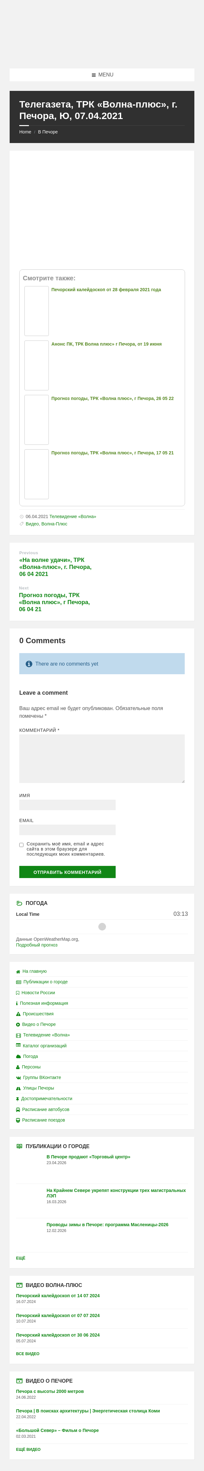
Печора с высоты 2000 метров (50, 1391)
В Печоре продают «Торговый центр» (88, 1156)
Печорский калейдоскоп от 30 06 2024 (58, 1335)
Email (26, 820)
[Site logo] (102, 56)
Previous (28, 552)
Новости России (35, 992)
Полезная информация (42, 1003)
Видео (32, 523)
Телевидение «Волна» (72, 516)
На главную (31, 971)
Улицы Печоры (35, 1088)
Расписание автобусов (42, 1109)
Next (24, 588)
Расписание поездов (40, 1120)
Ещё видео (28, 1449)
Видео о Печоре (36, 1024)
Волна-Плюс (54, 523)
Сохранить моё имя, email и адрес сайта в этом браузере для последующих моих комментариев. (66, 849)
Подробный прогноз (37, 944)
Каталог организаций (41, 1045)
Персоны (28, 1066)
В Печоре (48, 131)
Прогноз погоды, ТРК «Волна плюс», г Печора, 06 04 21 (54, 602)
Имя (24, 795)
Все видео (28, 1354)
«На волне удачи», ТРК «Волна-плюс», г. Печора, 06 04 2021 (55, 567)
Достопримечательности (44, 1098)
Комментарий (39, 730)
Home (25, 131)
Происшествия (35, 1013)
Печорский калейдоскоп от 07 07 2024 (58, 1315)
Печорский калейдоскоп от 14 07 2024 (58, 1295)
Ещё (20, 1258)
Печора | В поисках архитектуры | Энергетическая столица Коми (88, 1410)
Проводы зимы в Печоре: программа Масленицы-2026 (107, 1224)
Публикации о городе (42, 981)
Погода (27, 1056)
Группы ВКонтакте (38, 1077)
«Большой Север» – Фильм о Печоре (57, 1430)
